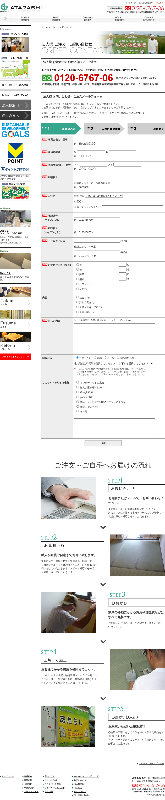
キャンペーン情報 (53, 784)
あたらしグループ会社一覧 (86, 776)
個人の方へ (79, 788)
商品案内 (28, 776)
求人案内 (159, 3)
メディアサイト (31, 791)
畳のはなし (50, 776)
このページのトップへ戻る (151, 763)
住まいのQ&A (51, 780)
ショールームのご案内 (55, 788)
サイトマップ (130, 3)
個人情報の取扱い (146, 3)
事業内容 (28, 780)
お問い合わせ (80, 780)
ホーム (44, 27)
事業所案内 (29, 788)
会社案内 (28, 784)
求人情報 (49, 791)
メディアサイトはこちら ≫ (15, 356)
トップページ (8, 776)
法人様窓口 (79, 784)
